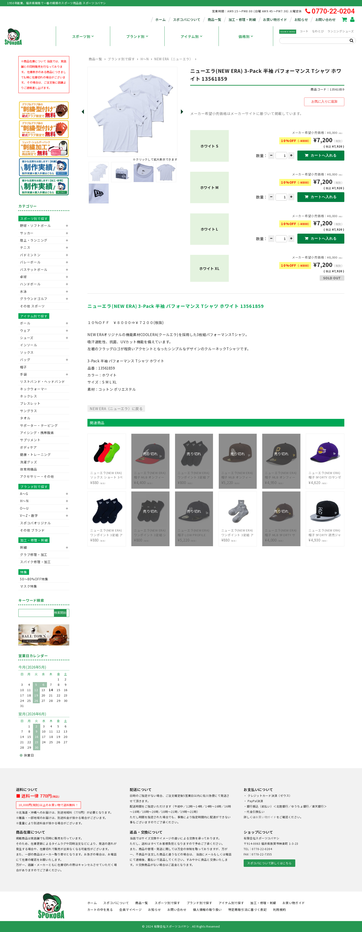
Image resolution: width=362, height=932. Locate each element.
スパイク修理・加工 (35, 561)
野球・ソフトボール (35, 225)
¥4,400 (150, 474)
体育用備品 (28, 469)
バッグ (25, 359)
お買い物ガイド (275, 19)
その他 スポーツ (32, 306)
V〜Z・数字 (29, 515)
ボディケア (28, 447)
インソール (28, 345)
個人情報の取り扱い (207, 909)
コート (304, 31)
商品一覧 (214, 19)
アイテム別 (190, 36)
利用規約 (279, 909)
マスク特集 (28, 586)
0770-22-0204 (330, 11)
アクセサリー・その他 (37, 476)
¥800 (194, 474)
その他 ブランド (32, 530)
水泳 (23, 291)
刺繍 (23, 547)
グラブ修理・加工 (33, 554)
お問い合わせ (325, 19)
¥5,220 (237, 474)
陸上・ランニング (33, 240)
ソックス (27, 352)
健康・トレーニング (35, 454)
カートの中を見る (100, 909)
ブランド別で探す (121, 59)
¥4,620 (325, 474)
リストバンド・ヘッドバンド (41, 381)
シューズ (26, 337)
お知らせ (301, 19)
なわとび (318, 31)
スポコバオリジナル (35, 523)
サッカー (27, 233)
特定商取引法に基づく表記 (247, 909)
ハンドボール (30, 284)
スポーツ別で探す (34, 218)
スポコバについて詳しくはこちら (269, 863)
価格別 (244, 36)
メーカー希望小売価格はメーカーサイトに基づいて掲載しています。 (246, 112)
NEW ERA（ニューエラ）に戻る (116, 407)
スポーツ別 (81, 36)
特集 (23, 572)
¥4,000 (281, 532)
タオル (25, 418)
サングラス (28, 410)
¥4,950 (281, 474)
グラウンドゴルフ (33, 298)
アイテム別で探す (33, 316)
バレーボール (30, 262)
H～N (144, 59)
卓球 (23, 276)
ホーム (160, 19)
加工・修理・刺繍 (242, 19)
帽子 (23, 367)
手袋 (23, 374)
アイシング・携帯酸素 (37, 432)
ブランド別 (135, 36)
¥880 (106, 474)
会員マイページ (130, 909)
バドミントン (30, 254)
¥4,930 (325, 532)
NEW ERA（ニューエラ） (173, 59)
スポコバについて (186, 19)
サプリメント (30, 439)
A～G (24, 493)
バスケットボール (33, 269)
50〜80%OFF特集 (34, 579)
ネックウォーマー (33, 389)
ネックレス (28, 396)
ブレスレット (30, 403)
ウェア (25, 330)
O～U (24, 508)
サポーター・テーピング (39, 425)
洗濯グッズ (28, 462)
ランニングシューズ (340, 31)
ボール (25, 323)
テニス (25, 247)
